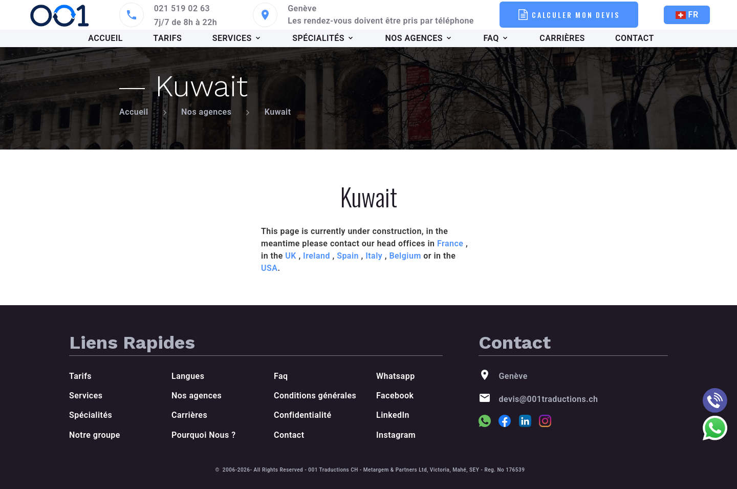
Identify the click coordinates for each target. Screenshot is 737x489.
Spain (348, 256)
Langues (187, 376)
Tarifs (80, 376)
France (450, 243)
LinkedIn (392, 415)
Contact (289, 435)
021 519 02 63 (182, 8)
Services (85, 395)
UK (290, 256)
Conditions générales (315, 395)
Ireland (316, 256)
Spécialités (90, 415)
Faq (281, 376)
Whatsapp (395, 376)
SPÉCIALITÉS (318, 38)
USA (269, 268)
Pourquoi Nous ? (203, 435)
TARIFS (167, 38)
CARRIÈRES (561, 38)
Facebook (395, 395)
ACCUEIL (105, 38)
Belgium (405, 256)
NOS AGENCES (413, 38)
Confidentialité (302, 415)
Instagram (396, 435)
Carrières (189, 415)
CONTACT (634, 38)
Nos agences (206, 112)
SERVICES (232, 38)
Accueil (133, 112)
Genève (302, 8)
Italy (373, 256)
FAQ (490, 38)
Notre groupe (94, 435)
